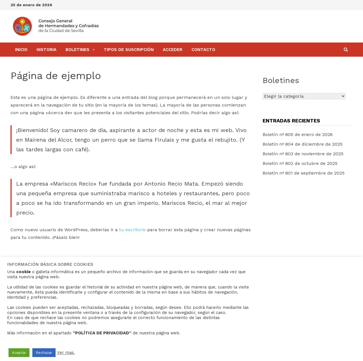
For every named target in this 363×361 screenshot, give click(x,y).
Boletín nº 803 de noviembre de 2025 (303, 153)
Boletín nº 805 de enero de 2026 (298, 134)
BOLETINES (77, 49)
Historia (46, 49)
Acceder (172, 49)
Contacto (203, 49)
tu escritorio (132, 229)
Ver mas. (66, 352)
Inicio (21, 49)
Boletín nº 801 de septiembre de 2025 (304, 173)
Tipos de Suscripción (129, 49)
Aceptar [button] (19, 353)
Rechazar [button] (44, 353)
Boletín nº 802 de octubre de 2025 (300, 163)
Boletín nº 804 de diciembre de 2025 (303, 144)
